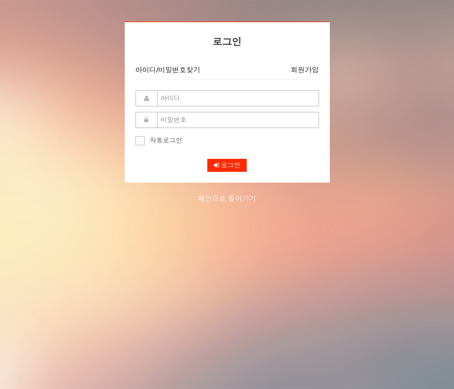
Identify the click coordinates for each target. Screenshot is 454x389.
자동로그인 (158, 140)
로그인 (227, 165)
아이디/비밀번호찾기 (168, 70)
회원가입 (305, 70)
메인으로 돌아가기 (227, 198)
